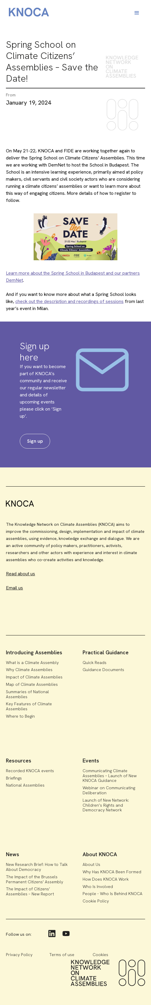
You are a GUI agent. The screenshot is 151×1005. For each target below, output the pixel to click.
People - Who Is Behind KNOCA (112, 893)
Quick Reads (94, 662)
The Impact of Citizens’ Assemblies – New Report (30, 891)
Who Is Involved (98, 886)
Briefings (14, 778)
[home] (27, 13)
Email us (14, 588)
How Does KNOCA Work (106, 879)
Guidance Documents (103, 669)
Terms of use (61, 954)
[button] (137, 13)
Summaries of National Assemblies (27, 694)
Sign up (35, 441)
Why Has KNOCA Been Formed (112, 871)
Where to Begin (20, 716)
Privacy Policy (19, 954)
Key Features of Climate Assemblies (29, 706)
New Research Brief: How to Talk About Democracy (37, 867)
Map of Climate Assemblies (32, 684)
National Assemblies (25, 785)
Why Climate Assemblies (29, 669)
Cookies (100, 954)
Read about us (20, 574)
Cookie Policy (96, 901)
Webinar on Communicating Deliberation (109, 790)
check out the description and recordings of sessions (69, 301)
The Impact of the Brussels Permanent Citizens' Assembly (34, 879)
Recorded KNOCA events (30, 770)
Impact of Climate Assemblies (34, 677)
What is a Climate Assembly (32, 662)
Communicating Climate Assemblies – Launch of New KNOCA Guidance (110, 775)
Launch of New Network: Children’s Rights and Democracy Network (106, 805)
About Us (91, 864)
